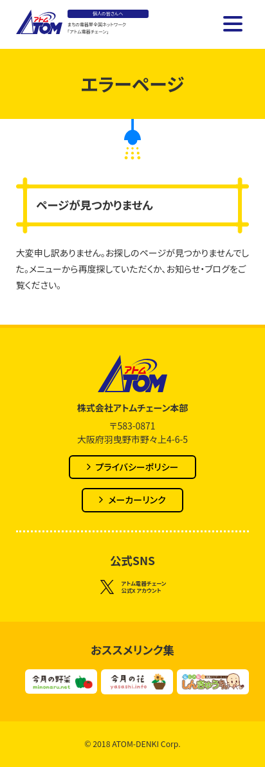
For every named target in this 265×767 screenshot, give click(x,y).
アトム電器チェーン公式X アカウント (133, 587)
